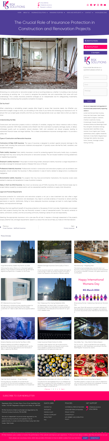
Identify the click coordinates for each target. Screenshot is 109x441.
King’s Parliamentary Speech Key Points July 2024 (17, 266)
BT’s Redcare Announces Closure (12, 303)
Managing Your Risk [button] (57, 12)
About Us (26, 12)
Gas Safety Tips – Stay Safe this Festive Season (90, 342)
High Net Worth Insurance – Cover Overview (16, 379)
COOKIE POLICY (95, 438)
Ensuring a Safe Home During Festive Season (89, 379)
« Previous (47, 391)
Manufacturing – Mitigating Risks (85, 266)
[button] (95, 41)
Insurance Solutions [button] (39, 12)
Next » (63, 391)
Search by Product (93, 47)
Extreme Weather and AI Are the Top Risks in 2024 (17, 342)
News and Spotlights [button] (75, 12)
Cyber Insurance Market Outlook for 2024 (51, 342)
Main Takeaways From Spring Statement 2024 (53, 303)
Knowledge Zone (101, 12)
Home (19, 12)
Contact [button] (89, 12)
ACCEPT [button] (85, 438)
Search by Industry (93, 41)
